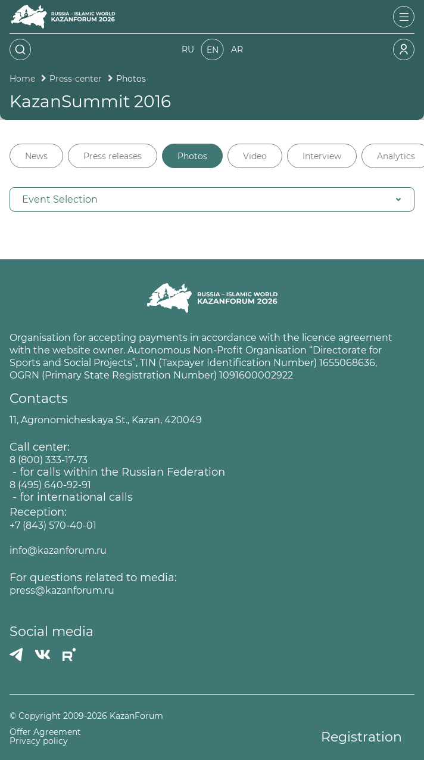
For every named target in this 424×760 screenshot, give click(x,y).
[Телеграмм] (16, 654)
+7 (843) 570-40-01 (53, 525)
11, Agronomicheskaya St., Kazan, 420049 (106, 420)
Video (255, 156)
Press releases (112, 156)
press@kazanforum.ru (62, 590)
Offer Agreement (45, 732)
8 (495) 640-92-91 (50, 485)
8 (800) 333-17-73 (49, 460)
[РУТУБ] (69, 654)
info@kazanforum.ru (58, 550)
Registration (361, 737)
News (36, 156)
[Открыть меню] (403, 16)
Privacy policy (39, 741)
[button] (212, 199)
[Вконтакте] (43, 654)
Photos (192, 156)
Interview (322, 156)
